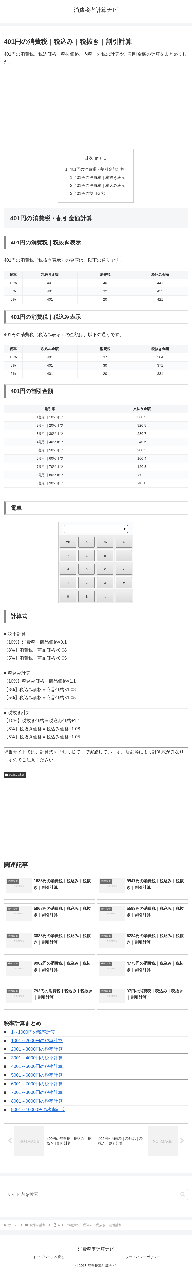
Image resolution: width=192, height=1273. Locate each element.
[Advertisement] (96, 108)
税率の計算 (15, 775)
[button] (182, 1194)
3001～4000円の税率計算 (37, 1057)
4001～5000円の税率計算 (37, 1066)
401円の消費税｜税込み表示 (100, 185)
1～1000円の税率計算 (33, 1032)
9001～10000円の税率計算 (38, 1109)
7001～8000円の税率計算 (37, 1092)
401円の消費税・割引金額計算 (97, 169)
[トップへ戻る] (185, 1265)
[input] (96, 1194)
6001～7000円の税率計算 (37, 1083)
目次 (88, 157)
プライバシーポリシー (143, 1257)
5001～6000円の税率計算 (37, 1075)
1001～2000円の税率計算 (37, 1040)
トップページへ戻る (49, 1257)
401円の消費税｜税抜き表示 (100, 177)
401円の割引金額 (90, 193)
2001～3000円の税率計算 (37, 1049)
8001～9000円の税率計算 (37, 1101)
